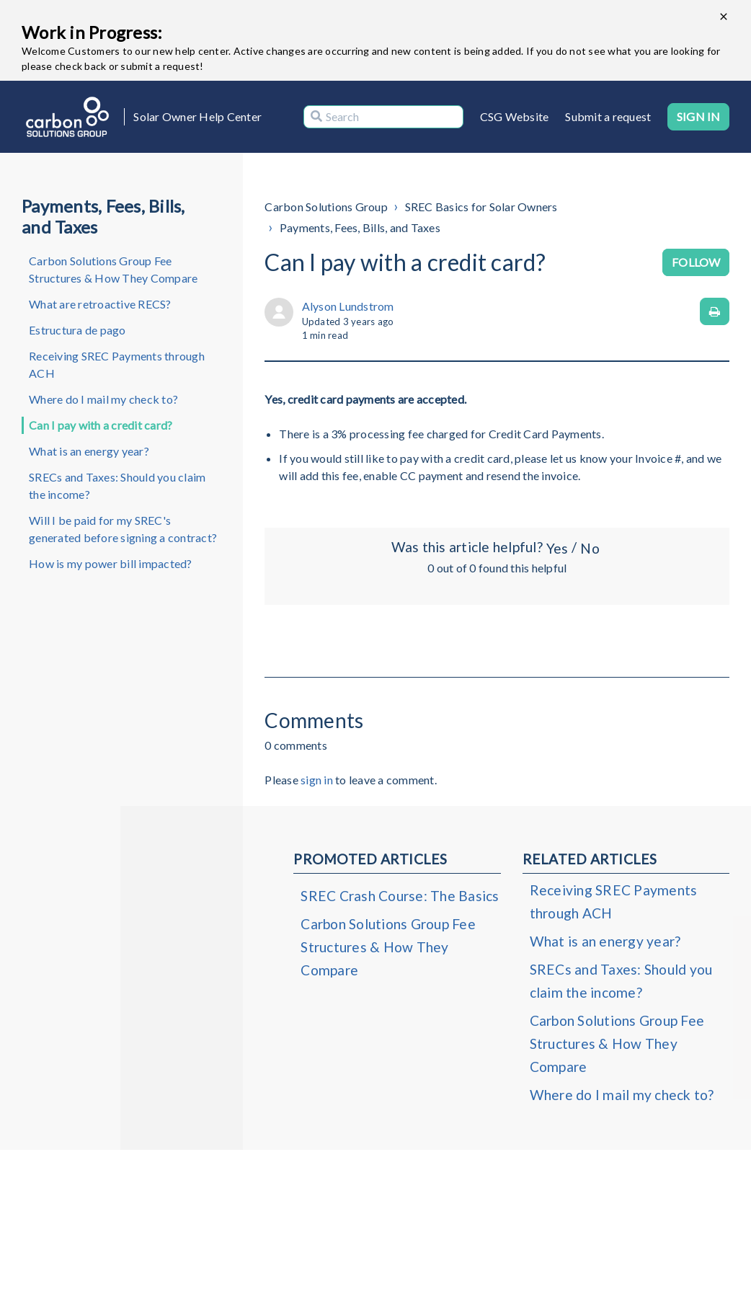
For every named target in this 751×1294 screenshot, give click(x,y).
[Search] (383, 116)
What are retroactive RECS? (100, 304)
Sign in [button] (698, 116)
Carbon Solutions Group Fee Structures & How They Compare (113, 269)
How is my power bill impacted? (110, 563)
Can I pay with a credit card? (100, 425)
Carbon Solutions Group (326, 206)
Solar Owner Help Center (197, 116)
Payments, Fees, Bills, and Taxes (360, 227)
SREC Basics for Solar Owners (481, 206)
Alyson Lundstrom (348, 306)
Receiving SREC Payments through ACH (117, 364)
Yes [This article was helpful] (557, 548)
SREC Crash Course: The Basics (400, 895)
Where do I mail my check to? (103, 399)
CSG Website (514, 116)
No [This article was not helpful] (589, 548)
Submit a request (608, 116)
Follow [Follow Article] (696, 262)
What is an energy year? (89, 451)
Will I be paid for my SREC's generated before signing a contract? (123, 528)
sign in (317, 779)
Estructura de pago (77, 330)
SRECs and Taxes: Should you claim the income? (117, 485)
